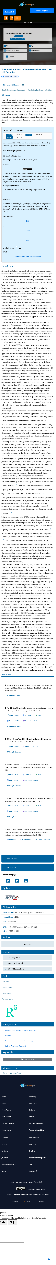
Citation (10, 56)
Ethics (31, 1117)
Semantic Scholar (30, 721)
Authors (4, 1137)
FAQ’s (3, 1171)
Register (9, 12)
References (7, 993)
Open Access (6, 1110)
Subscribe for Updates (37, 1158)
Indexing (32, 1096)
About (3, 1103)
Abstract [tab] (6, 981)
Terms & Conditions (37, 1130)
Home (3, 1096)
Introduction (7, 987)
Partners (32, 1144)
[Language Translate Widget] (42, 10)
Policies (32, 1110)
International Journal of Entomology (19, 1041)
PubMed (27, 715)
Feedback (33, 1103)
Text (27, 241)
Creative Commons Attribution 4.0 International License (27, 1195)
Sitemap (32, 1164)
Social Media (34, 1137)
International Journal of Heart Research (20, 1030)
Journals (4, 1158)
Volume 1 (27, 944)
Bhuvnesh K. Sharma (11, 85)
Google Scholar (14, 695)
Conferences (6, 1130)
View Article (13, 715)
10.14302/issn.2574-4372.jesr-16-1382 (28, 256)
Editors (4, 1144)
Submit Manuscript (8, 1164)
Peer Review (6, 1117)
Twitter (27, 1201)
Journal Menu (28, 22)
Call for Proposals (8, 1123)
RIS (27, 221)
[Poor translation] (12, 1222)
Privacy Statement (36, 1123)
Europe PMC (13, 721)
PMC (38, 715)
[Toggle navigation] (17, 18)
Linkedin (40, 1201)
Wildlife (8, 1035)
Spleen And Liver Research (15, 1046)
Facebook (14, 1201)
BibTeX (27, 231)
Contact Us (33, 1171)
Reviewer (5, 1151)
